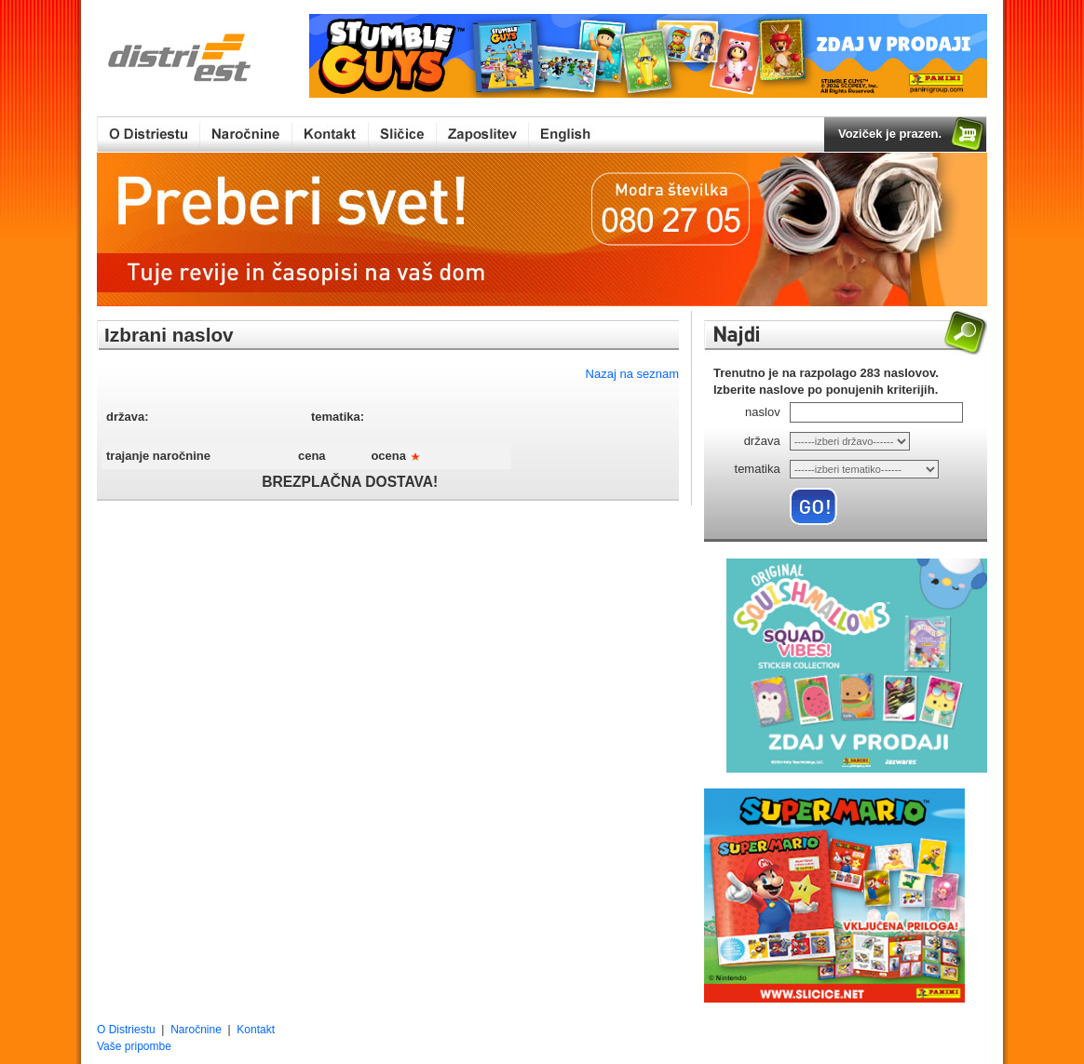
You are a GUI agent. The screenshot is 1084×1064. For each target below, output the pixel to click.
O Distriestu (126, 1029)
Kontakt (256, 1029)
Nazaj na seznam (632, 374)
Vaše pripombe (134, 1046)
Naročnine (196, 1029)
